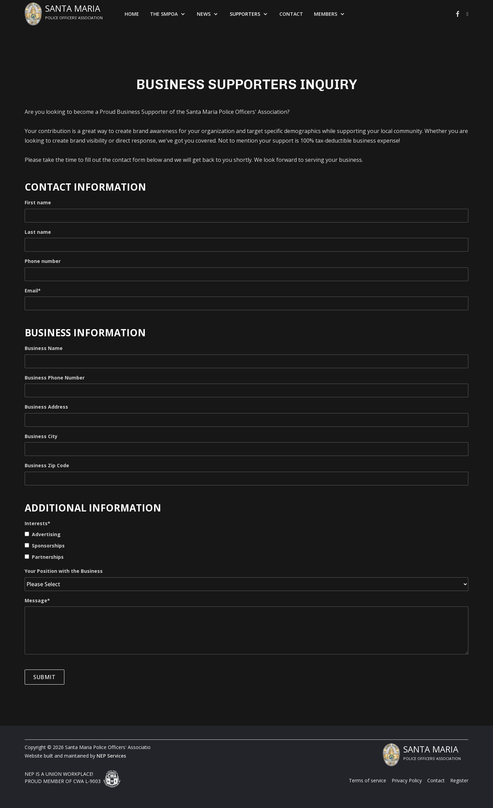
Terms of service (367, 780)
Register (459, 780)
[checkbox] (246, 545)
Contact (291, 14)
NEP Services (111, 755)
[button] (168, 14)
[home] (64, 13)
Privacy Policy (407, 780)
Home (132, 14)
